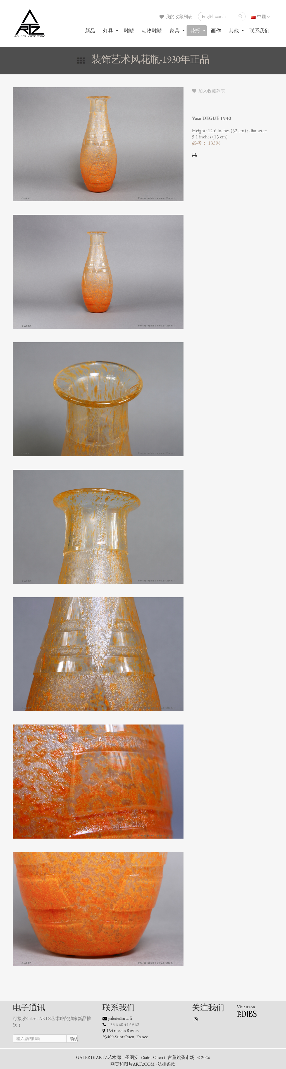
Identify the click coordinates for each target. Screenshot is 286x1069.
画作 (216, 31)
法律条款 (166, 1064)
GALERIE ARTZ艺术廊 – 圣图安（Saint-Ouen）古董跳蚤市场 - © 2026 (143, 1057)
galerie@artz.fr (120, 1018)
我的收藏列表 (175, 17)
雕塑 (129, 31)
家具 (175, 31)
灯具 (108, 31)
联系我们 (259, 31)
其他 (234, 31)
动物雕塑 (152, 31)
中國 (260, 17)
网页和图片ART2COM (132, 1064)
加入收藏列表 (208, 91)
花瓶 (195, 31)
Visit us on (246, 1007)
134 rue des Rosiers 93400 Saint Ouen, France (125, 1034)
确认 (74, 1039)
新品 (90, 31)
